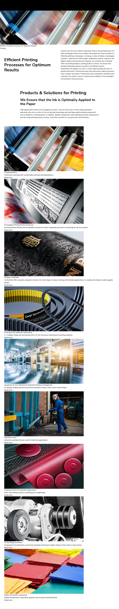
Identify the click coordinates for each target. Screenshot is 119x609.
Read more (8, 177)
